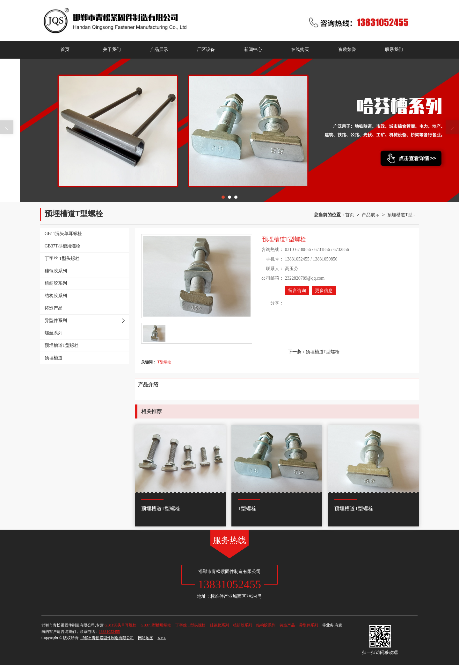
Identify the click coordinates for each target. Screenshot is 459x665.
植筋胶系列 (242, 625)
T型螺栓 (164, 362)
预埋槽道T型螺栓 (403, 214)
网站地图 (145, 638)
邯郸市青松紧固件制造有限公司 (107, 638)
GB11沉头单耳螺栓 (120, 625)
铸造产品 (287, 625)
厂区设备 (206, 49)
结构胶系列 (265, 625)
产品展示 (159, 49)
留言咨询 (297, 290)
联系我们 (394, 49)
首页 (65, 49)
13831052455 (109, 631)
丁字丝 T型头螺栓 (190, 625)
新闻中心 (253, 49)
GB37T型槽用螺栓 (156, 625)
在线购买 (300, 49)
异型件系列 (308, 625)
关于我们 (112, 49)
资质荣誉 (347, 49)
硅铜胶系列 (219, 625)
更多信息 (324, 290)
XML (161, 638)
